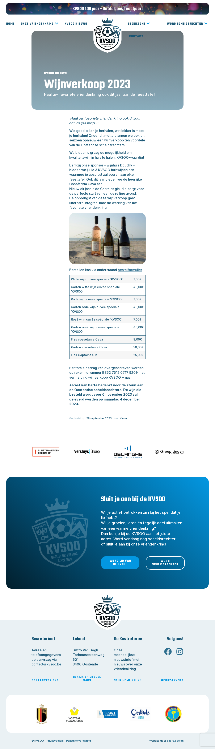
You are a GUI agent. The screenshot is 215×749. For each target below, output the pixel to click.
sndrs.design (175, 740)
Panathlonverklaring (78, 740)
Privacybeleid (55, 740)
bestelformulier (130, 270)
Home (10, 23)
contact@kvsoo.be (46, 664)
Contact (136, 36)
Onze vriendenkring (39, 24)
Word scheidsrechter (187, 24)
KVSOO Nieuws (75, 23)
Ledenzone (139, 24)
